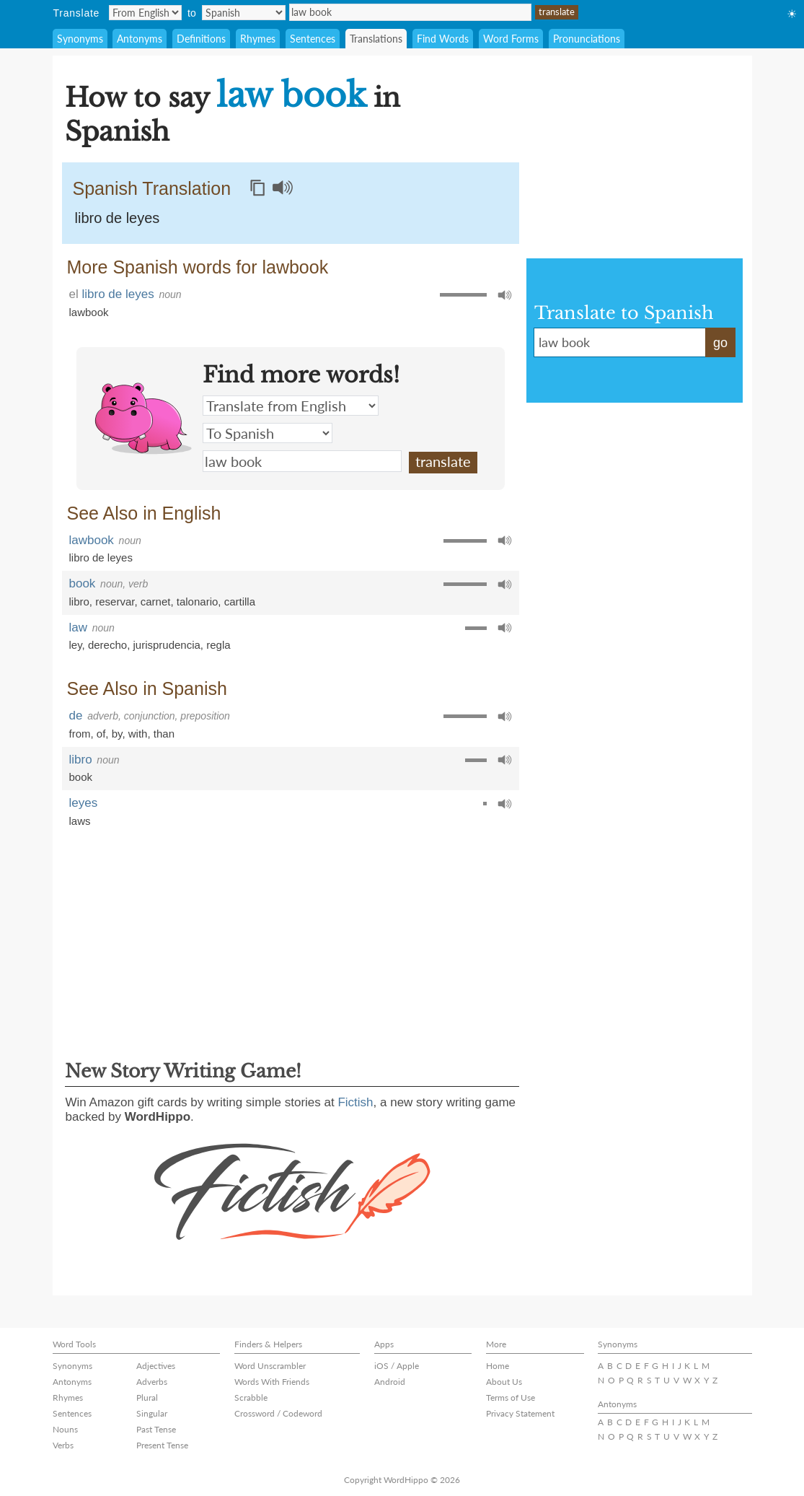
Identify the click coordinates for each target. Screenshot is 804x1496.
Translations (376, 38)
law (78, 627)
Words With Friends (271, 1381)
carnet (156, 601)
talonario (197, 601)
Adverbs (151, 1381)
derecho (107, 645)
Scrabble (251, 1397)
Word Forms (511, 38)
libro (79, 601)
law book (410, 12)
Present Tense (162, 1445)
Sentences (312, 38)
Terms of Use (510, 1397)
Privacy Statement (520, 1413)
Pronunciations (586, 38)
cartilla (239, 601)
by (117, 733)
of (101, 733)
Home (497, 1365)
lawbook (89, 312)
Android (389, 1381)
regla (218, 645)
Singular (151, 1413)
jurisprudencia (166, 645)
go (720, 343)
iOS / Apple (396, 1365)
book (82, 583)
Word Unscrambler (270, 1365)
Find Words (443, 38)
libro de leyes (117, 218)
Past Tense (156, 1429)
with (138, 733)
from (80, 733)
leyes (83, 803)
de (76, 715)
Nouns (65, 1429)
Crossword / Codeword (278, 1413)
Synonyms (80, 38)
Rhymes (257, 38)
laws (80, 821)
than (164, 733)
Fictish (355, 1102)
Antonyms (139, 38)
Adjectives (155, 1365)
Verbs (63, 1445)
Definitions (201, 38)
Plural (147, 1397)
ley (75, 645)
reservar (114, 601)
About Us (504, 1381)
